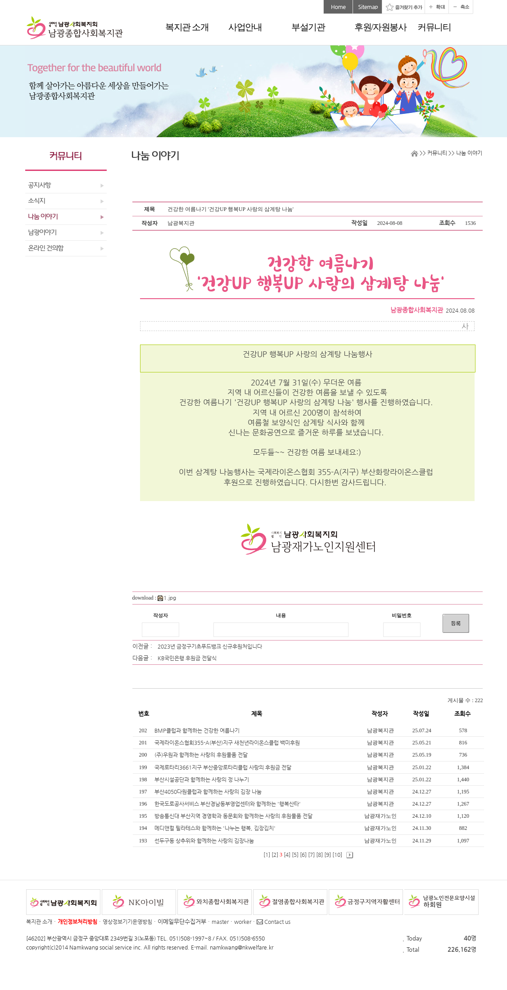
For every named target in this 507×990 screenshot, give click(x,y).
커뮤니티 (434, 27)
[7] (311, 854)
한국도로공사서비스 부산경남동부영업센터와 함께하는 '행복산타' (228, 804)
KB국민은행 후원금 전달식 (187, 658)
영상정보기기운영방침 (127, 921)
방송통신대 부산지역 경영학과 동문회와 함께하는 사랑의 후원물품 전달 (234, 816)
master (220, 921)
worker (242, 921)
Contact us (273, 921)
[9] (327, 854)
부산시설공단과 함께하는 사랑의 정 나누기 (202, 779)
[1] (266, 854)
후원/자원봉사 (380, 27)
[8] (319, 854)
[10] (337, 854)
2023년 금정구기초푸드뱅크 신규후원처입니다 (210, 646)
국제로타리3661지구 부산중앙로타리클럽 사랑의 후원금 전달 (223, 767)
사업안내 (245, 27)
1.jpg (167, 598)
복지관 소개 (186, 27)
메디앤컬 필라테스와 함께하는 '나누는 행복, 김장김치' (215, 828)
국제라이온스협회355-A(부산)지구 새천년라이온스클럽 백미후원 (227, 742)
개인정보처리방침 (77, 921)
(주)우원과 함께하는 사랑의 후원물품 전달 (201, 755)
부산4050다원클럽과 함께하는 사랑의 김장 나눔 (208, 791)
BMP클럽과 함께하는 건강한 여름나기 (197, 730)
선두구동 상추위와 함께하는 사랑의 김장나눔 (204, 841)
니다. (425, 402)
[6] (303, 854)
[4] (287, 854)
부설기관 (308, 27)
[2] (275, 854)
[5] (295, 854)
